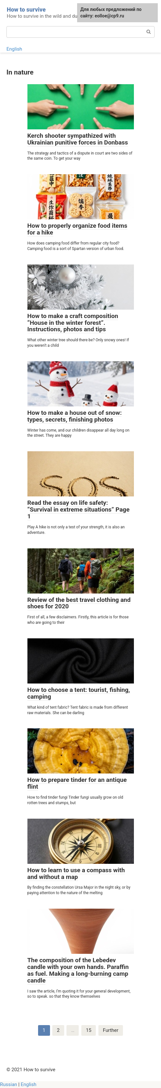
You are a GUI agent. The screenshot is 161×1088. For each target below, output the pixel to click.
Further (110, 1030)
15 (88, 1030)
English (14, 49)
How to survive (26, 9)
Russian (8, 1084)
